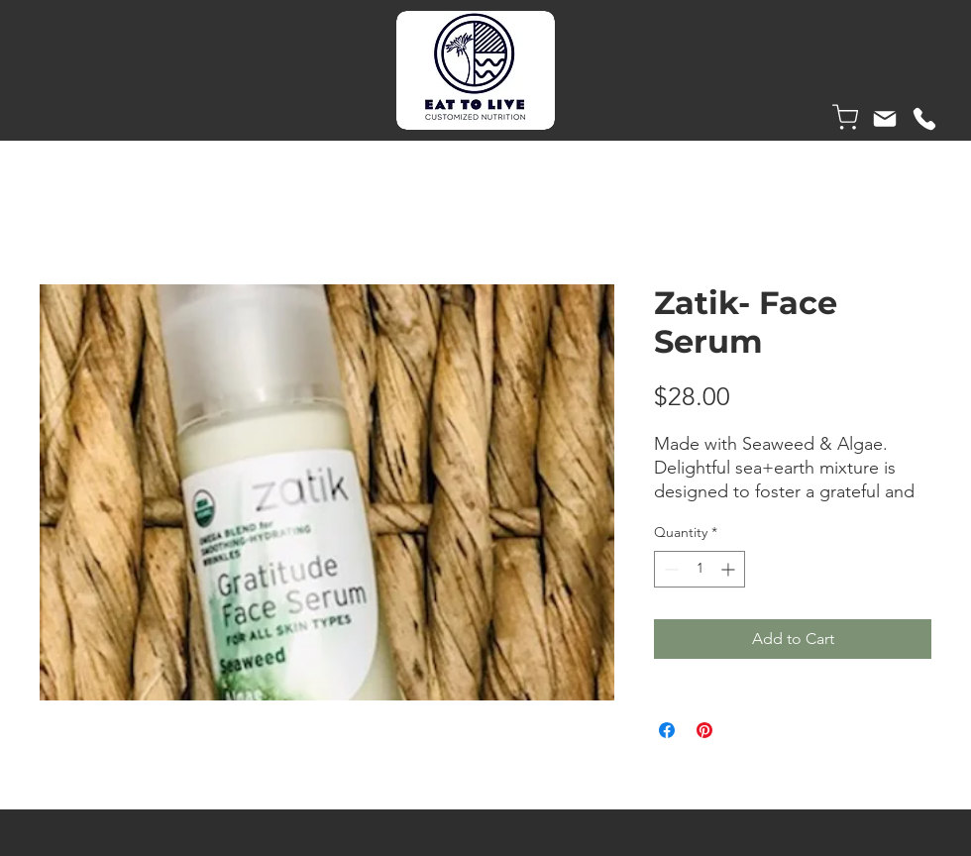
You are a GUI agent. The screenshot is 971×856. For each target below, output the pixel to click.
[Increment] (729, 569)
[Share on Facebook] (667, 730)
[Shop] (845, 117)
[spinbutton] (699, 569)
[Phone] (924, 119)
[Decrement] (669, 569)
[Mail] (885, 119)
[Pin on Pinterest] (704, 730)
